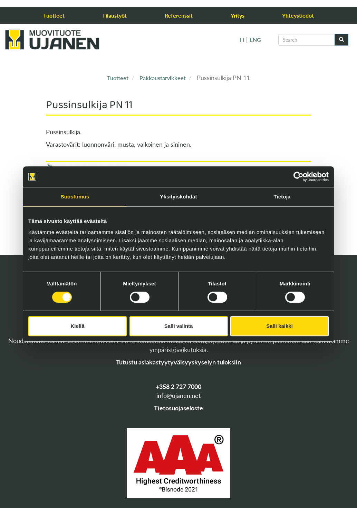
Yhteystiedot (298, 15)
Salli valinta (178, 326)
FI (242, 39)
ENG (255, 39)
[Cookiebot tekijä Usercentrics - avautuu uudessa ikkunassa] (298, 177)
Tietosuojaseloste (178, 408)
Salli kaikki (279, 326)
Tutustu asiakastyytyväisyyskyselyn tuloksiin (178, 362)
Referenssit (179, 15)
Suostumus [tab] (75, 196)
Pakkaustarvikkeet (162, 78)
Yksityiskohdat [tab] (178, 196)
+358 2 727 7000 (178, 386)
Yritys (237, 15)
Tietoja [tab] (282, 196)
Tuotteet (54, 15)
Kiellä (77, 326)
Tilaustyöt (114, 15)
